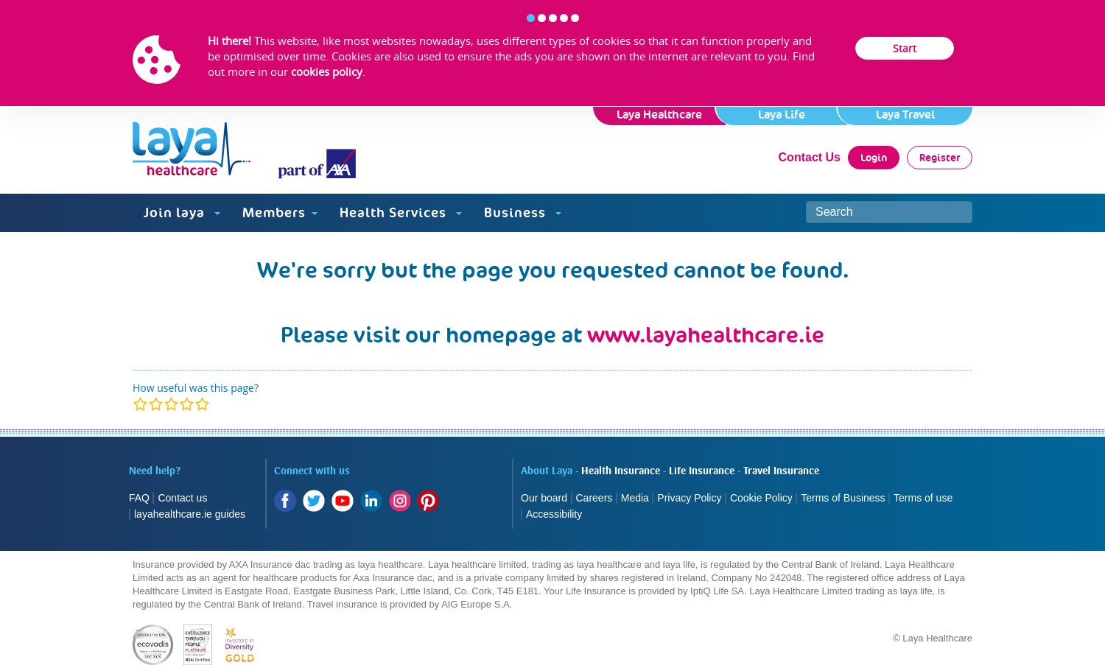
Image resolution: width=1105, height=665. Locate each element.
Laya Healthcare (659, 114)
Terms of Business (843, 498)
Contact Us (810, 157)
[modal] (171, 404)
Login (873, 157)
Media (635, 498)
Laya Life (781, 114)
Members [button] (280, 212)
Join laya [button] (182, 212)
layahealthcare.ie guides (189, 514)
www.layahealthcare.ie (705, 334)
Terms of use (924, 498)
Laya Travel (905, 114)
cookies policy (326, 71)
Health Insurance (620, 471)
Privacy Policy (689, 498)
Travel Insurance (781, 471)
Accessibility (554, 514)
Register (939, 157)
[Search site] (889, 212)
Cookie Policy (761, 498)
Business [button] (522, 212)
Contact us (182, 498)
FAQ (139, 498)
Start (904, 48)
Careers (594, 498)
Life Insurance (701, 471)
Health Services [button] (401, 212)
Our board (544, 498)
